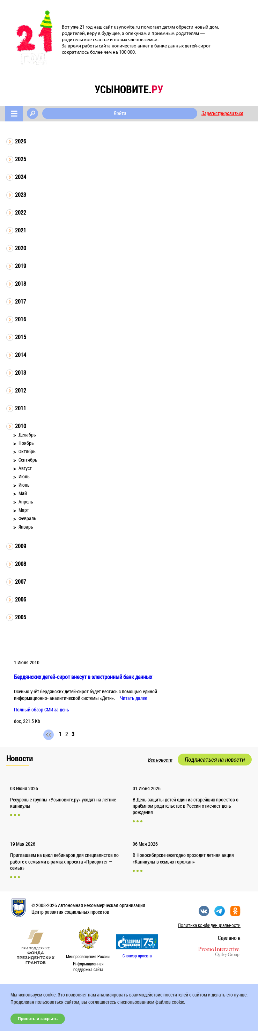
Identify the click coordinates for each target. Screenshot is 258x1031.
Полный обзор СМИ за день (41, 709)
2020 (20, 248)
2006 (20, 599)
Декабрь (27, 434)
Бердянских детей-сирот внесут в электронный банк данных (83, 676)
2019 (20, 265)
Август (25, 468)
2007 (20, 581)
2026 (20, 141)
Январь (26, 526)
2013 (20, 372)
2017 (20, 301)
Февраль (27, 518)
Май (23, 493)
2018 (20, 283)
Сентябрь (28, 459)
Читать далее (133, 698)
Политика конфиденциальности (209, 925)
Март (24, 510)
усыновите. (129, 89)
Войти (120, 113)
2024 (20, 176)
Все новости (160, 760)
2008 (20, 563)
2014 (20, 354)
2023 (20, 194)
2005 (20, 617)
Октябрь (27, 451)
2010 (20, 425)
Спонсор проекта (137, 955)
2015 (20, 337)
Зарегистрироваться (222, 113)
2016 (20, 319)
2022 (20, 212)
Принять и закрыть (38, 1018)
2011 (20, 408)
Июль (24, 476)
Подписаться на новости (215, 759)
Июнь (24, 484)
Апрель (26, 501)
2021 (20, 230)
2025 (20, 159)
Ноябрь (26, 443)
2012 (20, 390)
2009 (20, 546)
